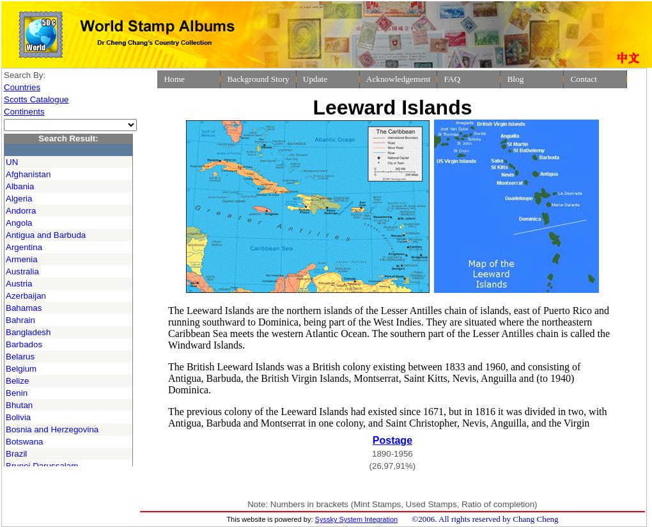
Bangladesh (28, 332)
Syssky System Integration (356, 519)
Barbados (24, 344)
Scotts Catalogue (36, 99)
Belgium (21, 369)
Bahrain (20, 320)
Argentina (24, 247)
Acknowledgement (398, 79)
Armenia (22, 259)
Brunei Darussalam (42, 466)
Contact (583, 79)
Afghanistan (28, 174)
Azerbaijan (26, 296)
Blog (515, 79)
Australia (22, 271)
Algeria (19, 198)
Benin (16, 393)
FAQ (452, 79)
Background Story (258, 79)
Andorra (21, 211)
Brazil (16, 454)
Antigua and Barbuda (46, 235)
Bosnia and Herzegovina (52, 429)
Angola (19, 223)
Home (174, 79)
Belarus (20, 356)
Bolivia (18, 417)
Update (315, 79)
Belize (17, 381)
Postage (392, 440)
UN (12, 162)
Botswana (24, 441)
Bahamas (24, 308)
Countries (22, 87)
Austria (19, 283)
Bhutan (19, 405)
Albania (20, 186)
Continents (24, 111)
